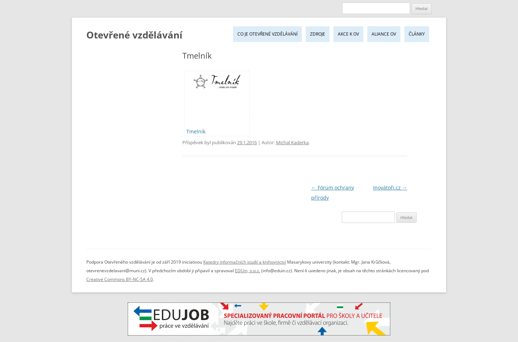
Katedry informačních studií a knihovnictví (244, 262)
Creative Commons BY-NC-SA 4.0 (119, 279)
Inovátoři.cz (390, 187)
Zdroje (317, 34)
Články (417, 34)
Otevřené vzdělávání (134, 34)
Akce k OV (348, 34)
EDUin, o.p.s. (247, 271)
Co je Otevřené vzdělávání (267, 34)
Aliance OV (384, 34)
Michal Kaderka (292, 142)
